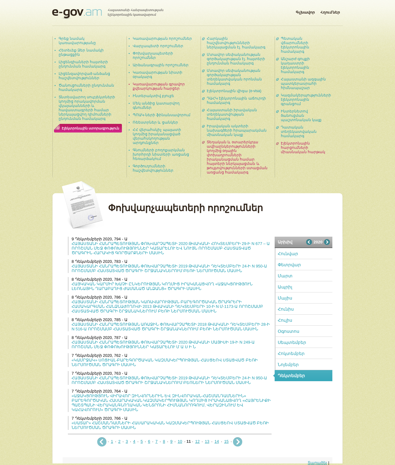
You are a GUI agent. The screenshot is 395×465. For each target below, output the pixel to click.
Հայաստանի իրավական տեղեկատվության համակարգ (232, 114)
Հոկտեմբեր (291, 353)
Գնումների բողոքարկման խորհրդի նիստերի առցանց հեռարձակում (161, 154)
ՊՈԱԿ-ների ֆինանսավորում (161, 115)
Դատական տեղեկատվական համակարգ (299, 131)
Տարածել (317, 462)
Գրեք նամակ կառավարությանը (77, 40)
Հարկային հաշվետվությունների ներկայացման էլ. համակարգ (236, 42)
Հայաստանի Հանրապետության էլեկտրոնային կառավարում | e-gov (107, 14)
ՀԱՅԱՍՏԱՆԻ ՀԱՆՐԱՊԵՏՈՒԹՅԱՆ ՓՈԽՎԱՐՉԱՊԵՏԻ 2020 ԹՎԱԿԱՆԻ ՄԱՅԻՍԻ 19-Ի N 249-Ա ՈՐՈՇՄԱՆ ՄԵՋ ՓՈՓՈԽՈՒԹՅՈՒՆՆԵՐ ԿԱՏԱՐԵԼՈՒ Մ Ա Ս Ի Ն (163, 344)
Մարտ (285, 275)
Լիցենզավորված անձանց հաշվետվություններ (84, 75)
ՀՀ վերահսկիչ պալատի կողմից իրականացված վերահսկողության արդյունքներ (157, 136)
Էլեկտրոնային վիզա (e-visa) (234, 91)
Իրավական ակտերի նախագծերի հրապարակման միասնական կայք (237, 130)
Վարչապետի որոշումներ (158, 46)
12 (197, 441)
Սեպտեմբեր (292, 342)
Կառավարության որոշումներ (162, 38)
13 (207, 441)
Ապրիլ (285, 286)
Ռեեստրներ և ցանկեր (155, 122)
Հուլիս (285, 320)
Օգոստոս (288, 331)
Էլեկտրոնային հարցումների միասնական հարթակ (303, 147)
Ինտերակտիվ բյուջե (153, 96)
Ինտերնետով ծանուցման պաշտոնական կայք (301, 115)
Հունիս (286, 309)
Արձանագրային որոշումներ (161, 65)
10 (180, 441)
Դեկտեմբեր (291, 375)
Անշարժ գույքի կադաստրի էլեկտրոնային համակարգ (295, 65)
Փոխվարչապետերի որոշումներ (153, 55)
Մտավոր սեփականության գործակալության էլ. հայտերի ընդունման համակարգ (236, 58)
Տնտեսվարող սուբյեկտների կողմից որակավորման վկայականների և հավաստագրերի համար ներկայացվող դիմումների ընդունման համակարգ (87, 108)
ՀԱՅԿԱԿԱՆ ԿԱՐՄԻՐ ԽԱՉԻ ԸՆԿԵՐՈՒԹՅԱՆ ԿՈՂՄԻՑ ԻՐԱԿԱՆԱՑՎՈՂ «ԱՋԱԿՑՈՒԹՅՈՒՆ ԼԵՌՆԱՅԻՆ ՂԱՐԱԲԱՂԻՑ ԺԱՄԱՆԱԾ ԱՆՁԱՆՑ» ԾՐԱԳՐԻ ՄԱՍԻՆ (162, 286)
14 (216, 441)
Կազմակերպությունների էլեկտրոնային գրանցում (306, 99)
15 (226, 441)
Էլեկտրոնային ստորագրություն (90, 128)
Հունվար (288, 253)
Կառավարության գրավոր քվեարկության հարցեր (159, 86)
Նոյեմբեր (288, 364)
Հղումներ (330, 11)
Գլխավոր (305, 11)
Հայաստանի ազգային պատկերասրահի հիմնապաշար (303, 83)
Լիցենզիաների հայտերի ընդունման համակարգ (83, 64)
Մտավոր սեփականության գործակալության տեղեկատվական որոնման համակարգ (234, 77)
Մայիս (285, 298)
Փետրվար (289, 264)
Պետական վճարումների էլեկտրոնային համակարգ (295, 45)
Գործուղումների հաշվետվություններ (153, 168)
